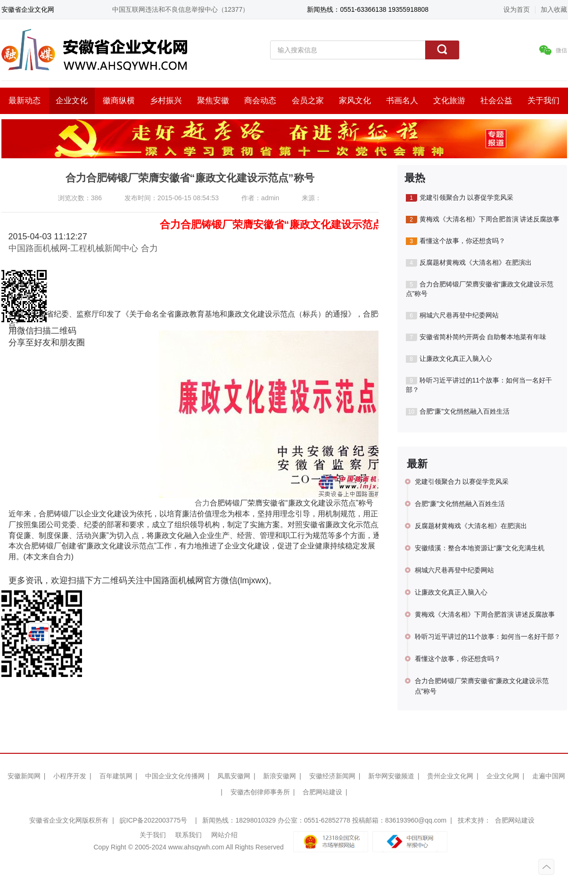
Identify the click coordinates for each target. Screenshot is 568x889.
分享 (24, 296)
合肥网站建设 (322, 792)
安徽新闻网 (24, 776)
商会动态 (260, 100)
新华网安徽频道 (391, 776)
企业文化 (72, 100)
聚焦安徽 (213, 100)
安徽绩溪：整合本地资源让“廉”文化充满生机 (479, 548)
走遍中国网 (548, 776)
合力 (149, 248)
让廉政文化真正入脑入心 (449, 359)
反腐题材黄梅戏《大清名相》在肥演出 (469, 263)
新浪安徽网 (279, 776)
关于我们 (543, 100)
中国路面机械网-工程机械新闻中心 (73, 248)
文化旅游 (449, 100)
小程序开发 (69, 776)
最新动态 (24, 100)
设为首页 (516, 9)
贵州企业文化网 (450, 776)
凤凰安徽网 (233, 776)
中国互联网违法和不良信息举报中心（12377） (180, 9)
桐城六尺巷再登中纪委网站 (452, 315)
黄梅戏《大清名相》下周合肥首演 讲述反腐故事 (483, 219)
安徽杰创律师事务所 (260, 792)
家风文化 (355, 100)
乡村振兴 (166, 100)
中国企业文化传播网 (175, 776)
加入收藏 (554, 9)
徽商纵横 (119, 100)
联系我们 (188, 835)
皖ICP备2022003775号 (153, 820)
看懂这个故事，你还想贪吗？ (455, 241)
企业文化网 (502, 776)
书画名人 (402, 100)
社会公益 (496, 100)
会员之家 (308, 100)
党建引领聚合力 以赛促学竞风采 (460, 198)
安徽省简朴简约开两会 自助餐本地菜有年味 (476, 337)
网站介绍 (224, 835)
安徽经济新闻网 (332, 776)
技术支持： (474, 820)
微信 (553, 50)
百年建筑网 (115, 776)
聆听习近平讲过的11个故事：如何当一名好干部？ (479, 384)
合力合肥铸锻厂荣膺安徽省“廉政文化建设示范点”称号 (480, 288)
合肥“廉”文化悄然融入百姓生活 (458, 412)
